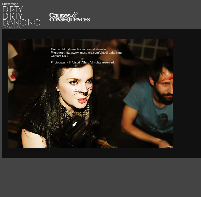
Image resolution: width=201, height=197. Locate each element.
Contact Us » (59, 55)
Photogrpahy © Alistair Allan (69, 62)
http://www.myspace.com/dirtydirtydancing (93, 52)
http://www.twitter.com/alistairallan (84, 49)
